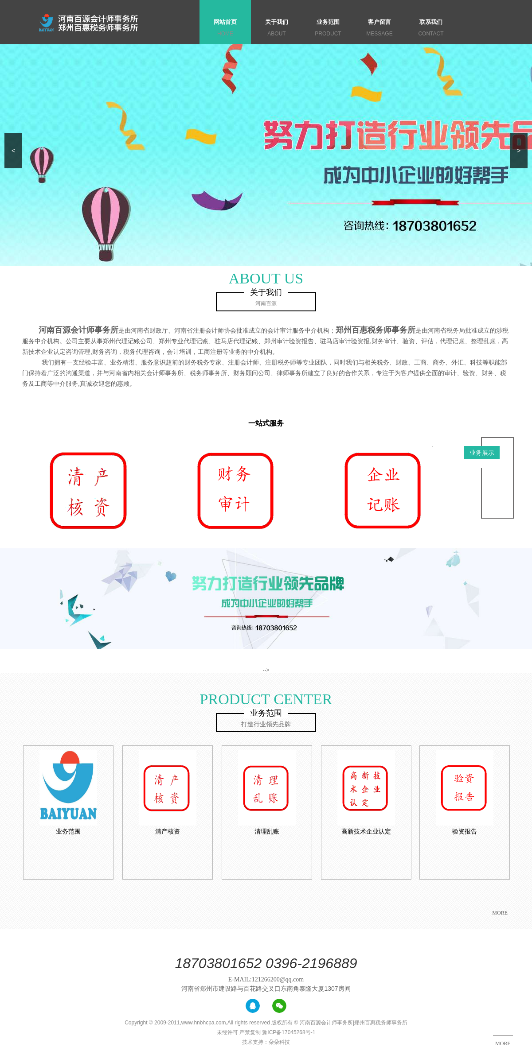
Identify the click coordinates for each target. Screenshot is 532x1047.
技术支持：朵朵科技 (266, 1042)
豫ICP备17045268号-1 (288, 1032)
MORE (503, 1043)
